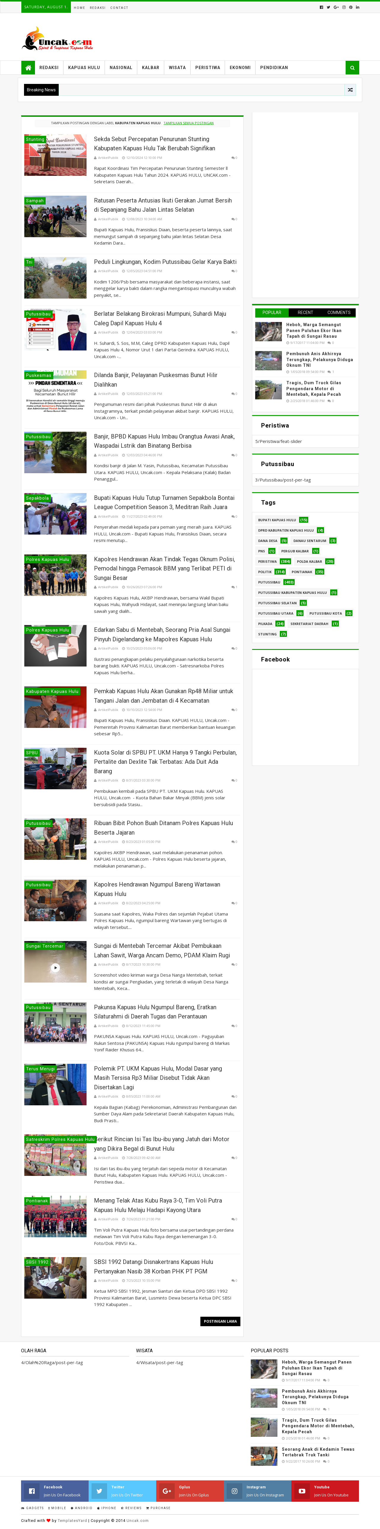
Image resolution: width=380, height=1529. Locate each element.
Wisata (177, 67)
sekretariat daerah (309, 623)
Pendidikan (274, 67)
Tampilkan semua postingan (189, 123)
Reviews (131, 1508)
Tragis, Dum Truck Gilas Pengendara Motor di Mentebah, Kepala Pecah (313, 388)
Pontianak (302, 572)
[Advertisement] (299, 204)
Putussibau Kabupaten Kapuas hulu (292, 592)
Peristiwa (207, 67)
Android (82, 1508)
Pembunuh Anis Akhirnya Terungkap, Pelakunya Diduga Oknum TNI (319, 359)
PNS (261, 551)
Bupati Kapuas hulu (277, 520)
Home (79, 7)
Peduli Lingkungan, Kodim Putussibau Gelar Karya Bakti (165, 261)
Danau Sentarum (309, 540)
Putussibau (269, 582)
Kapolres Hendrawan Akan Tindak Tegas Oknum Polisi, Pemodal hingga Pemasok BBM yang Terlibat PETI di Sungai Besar (164, 568)
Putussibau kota (325, 613)
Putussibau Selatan (277, 603)
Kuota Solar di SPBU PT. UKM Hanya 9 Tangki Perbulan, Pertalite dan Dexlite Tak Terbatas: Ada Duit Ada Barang (165, 762)
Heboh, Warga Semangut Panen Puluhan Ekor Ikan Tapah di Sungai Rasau (314, 330)
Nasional (121, 67)
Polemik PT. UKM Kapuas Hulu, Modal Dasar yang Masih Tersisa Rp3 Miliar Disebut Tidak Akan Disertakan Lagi (158, 1078)
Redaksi (98, 7)
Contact (119, 7)
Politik (265, 572)
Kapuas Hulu (84, 67)
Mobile (57, 1508)
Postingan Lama (220, 1321)
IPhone (106, 1508)
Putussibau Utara (275, 613)
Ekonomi (240, 67)
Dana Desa (267, 540)
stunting (267, 634)
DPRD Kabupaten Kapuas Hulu (286, 530)
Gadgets (32, 1508)
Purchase (158, 1508)
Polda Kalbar (309, 561)
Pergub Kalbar (295, 551)
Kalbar (150, 67)
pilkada (265, 623)
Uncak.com (138, 1520)
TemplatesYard (72, 1520)
